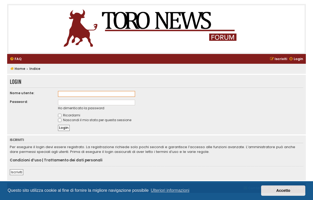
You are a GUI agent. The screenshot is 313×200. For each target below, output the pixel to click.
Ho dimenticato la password (81, 108)
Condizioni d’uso (25, 160)
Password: (19, 101)
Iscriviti (16, 172)
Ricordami (69, 115)
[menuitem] (15, 59)
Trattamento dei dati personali (73, 160)
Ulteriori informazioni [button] (170, 190)
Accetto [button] (283, 190)
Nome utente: (22, 93)
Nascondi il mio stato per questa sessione (94, 120)
